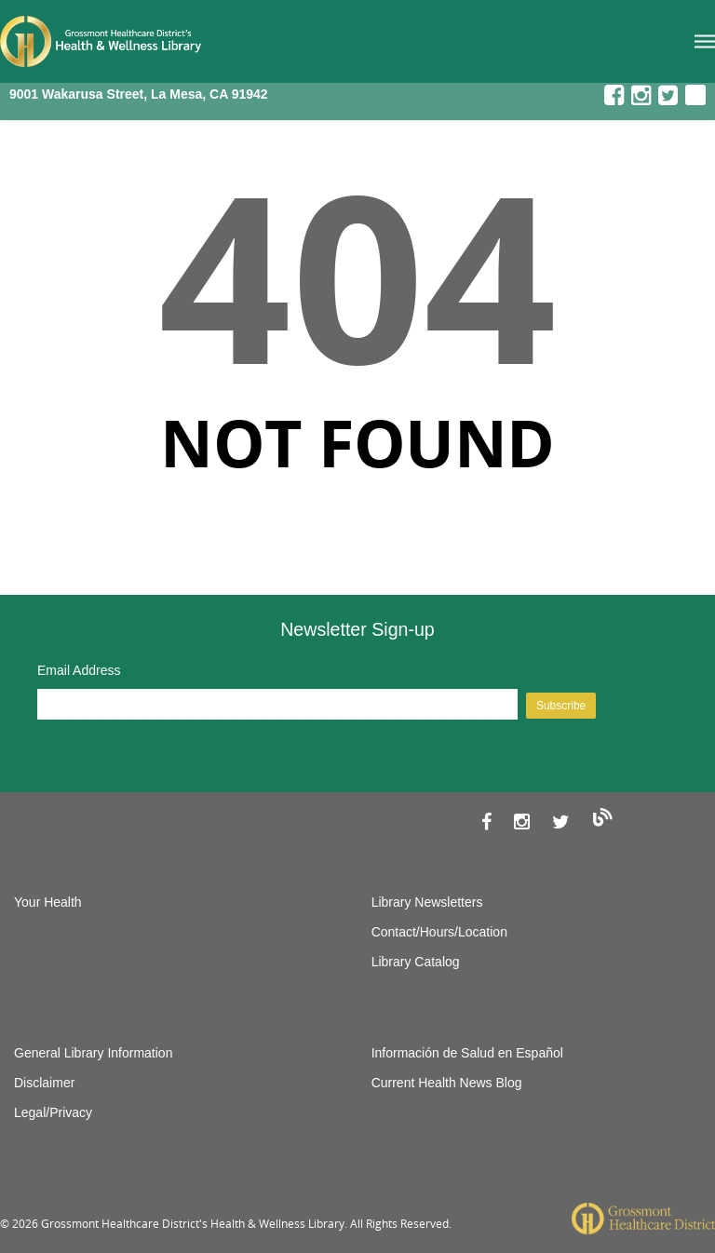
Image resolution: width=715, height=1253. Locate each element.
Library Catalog (415, 961)
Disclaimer (44, 1082)
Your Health (48, 902)
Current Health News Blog (446, 1082)
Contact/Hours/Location (439, 931)
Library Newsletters (427, 902)
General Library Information (93, 1052)
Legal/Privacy (53, 1112)
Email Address (78, 670)
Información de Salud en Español (467, 1052)
